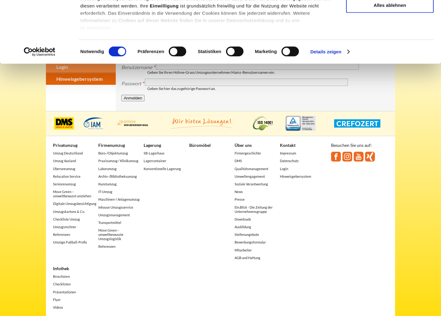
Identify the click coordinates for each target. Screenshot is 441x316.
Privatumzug (65, 145)
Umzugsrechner (64, 227)
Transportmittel (109, 223)
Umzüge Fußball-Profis (70, 242)
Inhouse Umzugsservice (115, 207)
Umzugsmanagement (114, 215)
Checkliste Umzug (66, 219)
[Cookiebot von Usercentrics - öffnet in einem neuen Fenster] (39, 97)
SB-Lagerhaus (154, 153)
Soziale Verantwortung (251, 184)
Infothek (61, 268)
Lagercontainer (155, 161)
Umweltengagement (250, 176)
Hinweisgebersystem (295, 176)
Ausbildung (243, 227)
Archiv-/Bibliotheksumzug (117, 176)
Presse (240, 199)
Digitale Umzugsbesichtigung (74, 204)
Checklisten (62, 284)
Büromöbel (200, 145)
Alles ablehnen (390, 51)
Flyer (57, 300)
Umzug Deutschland (68, 153)
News (239, 192)
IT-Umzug (105, 192)
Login (284, 169)
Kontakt (288, 145)
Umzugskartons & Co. (69, 212)
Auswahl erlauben (389, 33)
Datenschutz (289, 161)
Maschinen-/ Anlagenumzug (119, 199)
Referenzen (61, 234)
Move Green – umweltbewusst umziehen (72, 194)
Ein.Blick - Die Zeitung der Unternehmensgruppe (254, 209)
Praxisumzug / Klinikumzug (118, 161)
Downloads (243, 219)
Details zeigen (325, 97)
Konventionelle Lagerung (162, 169)
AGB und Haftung (247, 258)
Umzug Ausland (64, 161)
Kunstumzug (107, 184)
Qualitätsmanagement (251, 169)
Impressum (288, 153)
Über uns (243, 145)
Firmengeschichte (248, 153)
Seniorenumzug (64, 184)
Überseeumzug (64, 169)
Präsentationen (64, 292)
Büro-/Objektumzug (113, 153)
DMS (238, 161)
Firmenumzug (111, 145)
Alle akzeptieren (389, 15)
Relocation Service (67, 176)
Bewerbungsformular (250, 242)
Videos (58, 307)
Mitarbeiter (243, 250)
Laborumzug (107, 169)
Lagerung (152, 145)
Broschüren (61, 276)
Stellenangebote (247, 234)
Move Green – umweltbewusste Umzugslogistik (110, 234)
